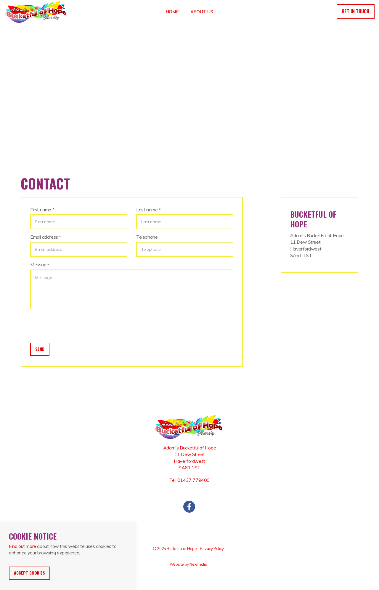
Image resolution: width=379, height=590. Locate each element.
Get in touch (356, 11)
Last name (148, 210)
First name (42, 210)
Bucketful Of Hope (36, 12)
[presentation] (75, 325)
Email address (45, 237)
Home (172, 12)
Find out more (22, 546)
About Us (201, 12)
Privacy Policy (212, 548)
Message (39, 264)
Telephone (147, 237)
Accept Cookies (29, 573)
